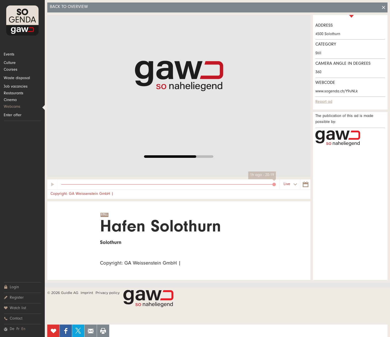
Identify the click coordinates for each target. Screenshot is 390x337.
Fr (17, 329)
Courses (10, 70)
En (23, 329)
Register (14, 297)
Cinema (10, 100)
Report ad (323, 102)
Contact (13, 318)
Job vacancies (16, 87)
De (12, 329)
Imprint (87, 293)
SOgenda (22, 20)
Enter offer (12, 115)
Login (11, 287)
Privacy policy (108, 293)
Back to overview (69, 7)
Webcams (12, 107)
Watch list (15, 308)
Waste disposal (17, 78)
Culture (10, 63)
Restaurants (13, 94)
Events (9, 55)
